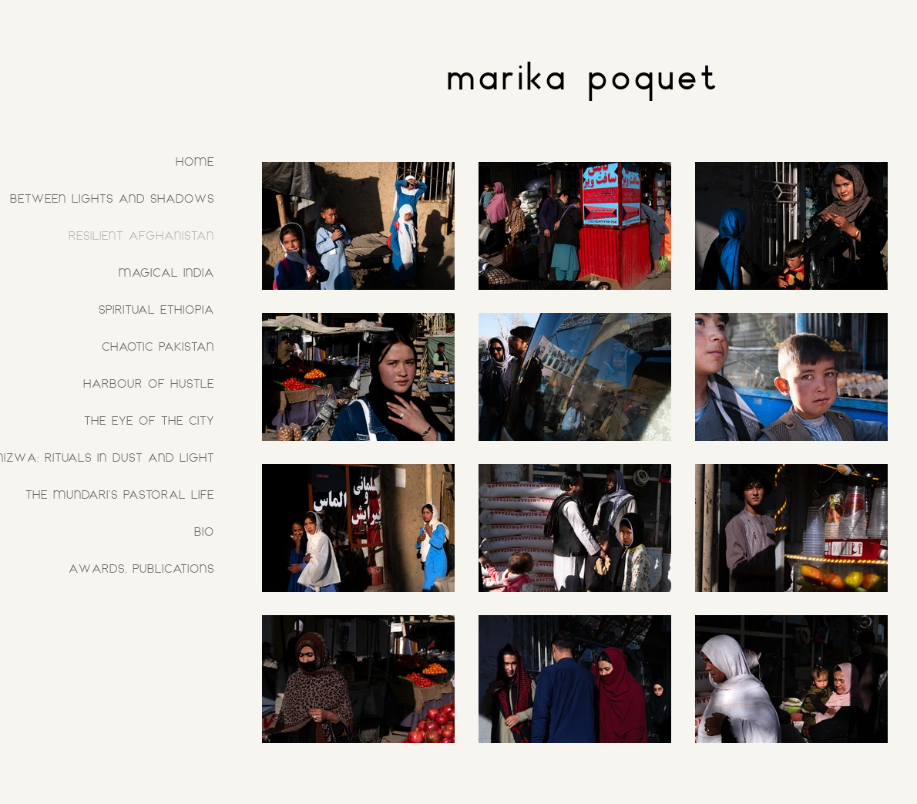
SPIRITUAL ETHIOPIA (156, 309)
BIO (204, 531)
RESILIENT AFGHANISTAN (141, 235)
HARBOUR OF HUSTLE (148, 383)
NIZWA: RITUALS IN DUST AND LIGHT (110, 457)
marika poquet (583, 75)
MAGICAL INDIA (166, 272)
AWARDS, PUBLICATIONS (141, 568)
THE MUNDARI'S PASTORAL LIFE (119, 494)
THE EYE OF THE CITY (149, 420)
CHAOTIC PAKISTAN (158, 346)
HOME (195, 161)
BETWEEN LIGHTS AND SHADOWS (112, 198)
